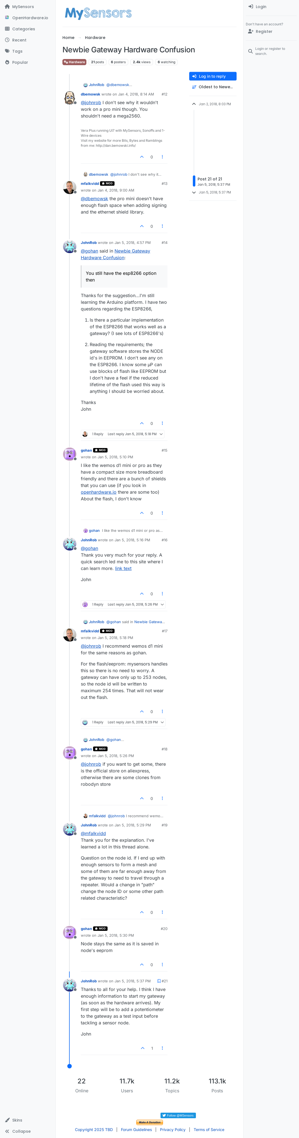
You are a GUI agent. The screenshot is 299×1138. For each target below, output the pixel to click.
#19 (164, 825)
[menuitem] (271, 6)
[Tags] (27, 51)
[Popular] (27, 62)
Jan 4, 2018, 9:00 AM (116, 190)
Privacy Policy (173, 1129)
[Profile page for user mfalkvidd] (69, 187)
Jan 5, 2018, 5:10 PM (115, 457)
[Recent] (27, 40)
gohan (86, 450)
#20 (164, 928)
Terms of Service (209, 1129)
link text (123, 568)
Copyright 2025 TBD (94, 1129)
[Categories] (27, 29)
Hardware (74, 62)
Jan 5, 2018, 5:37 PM (133, 981)
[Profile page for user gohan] (69, 454)
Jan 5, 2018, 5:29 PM (133, 825)
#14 (164, 242)
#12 (164, 94)
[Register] (271, 31)
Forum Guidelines (136, 1129)
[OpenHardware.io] (27, 17)
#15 (164, 450)
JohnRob (96, 84)
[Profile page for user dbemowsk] (69, 98)
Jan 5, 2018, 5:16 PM (132, 540)
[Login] (271, 6)
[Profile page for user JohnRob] (69, 246)
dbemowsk (90, 94)
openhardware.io (98, 492)
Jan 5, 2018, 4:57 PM (133, 242)
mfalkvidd (90, 183)
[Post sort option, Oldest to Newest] (213, 87)
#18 (164, 749)
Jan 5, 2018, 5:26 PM (116, 755)
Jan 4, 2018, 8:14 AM (136, 94)
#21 (164, 981)
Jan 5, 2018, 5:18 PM (115, 637)
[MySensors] (27, 6)
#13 (164, 183)
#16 (164, 540)
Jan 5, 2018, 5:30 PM (116, 935)
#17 (164, 631)
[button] (27, 1120)
